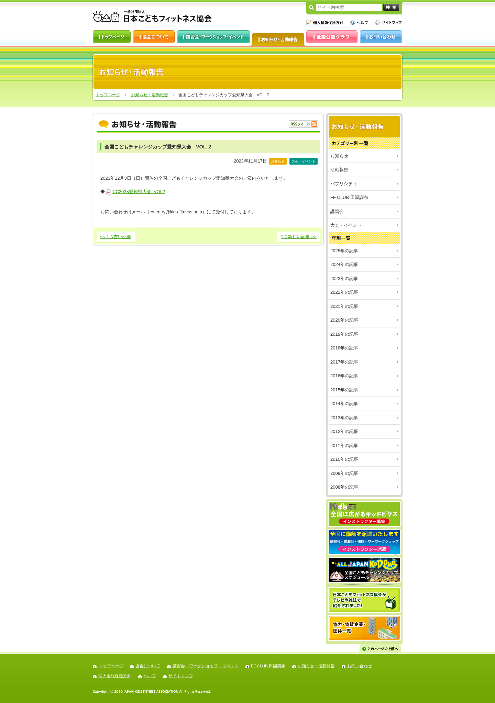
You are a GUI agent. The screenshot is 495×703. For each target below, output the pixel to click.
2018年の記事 (344, 347)
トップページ (108, 94)
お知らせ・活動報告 (149, 94)
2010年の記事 (344, 459)
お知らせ (339, 155)
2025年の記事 (344, 250)
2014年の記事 (344, 403)
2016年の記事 (344, 375)
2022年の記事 (344, 292)
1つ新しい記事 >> (299, 236)
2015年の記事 (344, 389)
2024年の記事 (344, 264)
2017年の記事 (344, 362)
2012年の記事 (344, 431)
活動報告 (339, 169)
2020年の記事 (344, 320)
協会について (147, 665)
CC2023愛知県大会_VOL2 (138, 191)
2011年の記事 (344, 445)
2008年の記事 (344, 487)
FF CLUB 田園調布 (349, 197)
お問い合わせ (359, 665)
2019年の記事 (344, 334)
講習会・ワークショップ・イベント (206, 665)
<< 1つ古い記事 (115, 236)
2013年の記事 (344, 417)
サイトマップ (180, 675)
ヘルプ (150, 675)
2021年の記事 (344, 306)
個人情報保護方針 (114, 675)
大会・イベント (346, 225)
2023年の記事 (344, 278)
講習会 (337, 211)
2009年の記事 (344, 473)
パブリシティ (343, 183)
